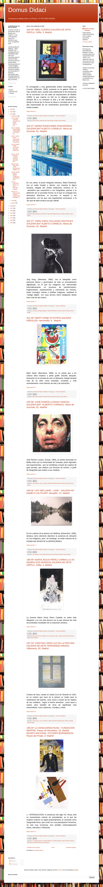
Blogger (76, 870)
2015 (11, 213)
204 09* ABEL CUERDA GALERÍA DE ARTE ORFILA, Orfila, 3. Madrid (49, 31)
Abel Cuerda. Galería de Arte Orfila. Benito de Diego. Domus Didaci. (49, 120)
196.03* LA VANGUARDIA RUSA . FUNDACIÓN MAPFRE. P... (15, 194)
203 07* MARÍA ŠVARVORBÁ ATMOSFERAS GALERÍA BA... (15, 131)
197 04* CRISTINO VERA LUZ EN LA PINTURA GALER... (15, 185)
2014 (11, 215)
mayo (13, 200)
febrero (14, 203)
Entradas (12, 861)
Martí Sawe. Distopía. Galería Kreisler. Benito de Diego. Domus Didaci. (50, 396)
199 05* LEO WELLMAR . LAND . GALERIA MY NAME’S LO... (15, 167)
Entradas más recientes (33, 847)
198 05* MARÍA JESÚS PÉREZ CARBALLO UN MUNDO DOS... (15, 176)
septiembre (15, 116)
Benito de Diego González (89, 29)
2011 (11, 222)
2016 (11, 210)
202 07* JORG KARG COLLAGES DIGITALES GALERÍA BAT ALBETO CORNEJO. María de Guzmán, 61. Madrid (50, 224)
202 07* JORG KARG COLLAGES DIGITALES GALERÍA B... (15, 139)
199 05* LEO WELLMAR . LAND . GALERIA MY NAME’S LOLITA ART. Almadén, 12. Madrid (50, 491)
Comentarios (13, 864)
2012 (11, 220)
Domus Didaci (27, 9)
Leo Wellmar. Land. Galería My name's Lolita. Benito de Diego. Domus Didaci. (52, 554)
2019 (11, 114)
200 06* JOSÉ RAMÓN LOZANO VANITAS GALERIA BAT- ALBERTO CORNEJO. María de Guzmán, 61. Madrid (50, 405)
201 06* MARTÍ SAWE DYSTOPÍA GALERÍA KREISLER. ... (15, 148)
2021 (11, 109)
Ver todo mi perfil (87, 42)
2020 (11, 111)
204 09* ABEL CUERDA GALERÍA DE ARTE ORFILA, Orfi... (15, 122)
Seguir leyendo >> (31, 111)
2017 (11, 208)
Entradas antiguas (71, 847)
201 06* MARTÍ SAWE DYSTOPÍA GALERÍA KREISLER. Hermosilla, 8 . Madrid (49, 319)
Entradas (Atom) (38, 850)
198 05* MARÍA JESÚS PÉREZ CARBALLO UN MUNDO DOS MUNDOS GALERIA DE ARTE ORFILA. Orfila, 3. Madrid (50, 562)
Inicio (53, 847)
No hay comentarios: (61, 115)
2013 (11, 218)
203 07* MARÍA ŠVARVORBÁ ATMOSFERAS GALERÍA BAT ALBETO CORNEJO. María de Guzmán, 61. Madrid (49, 129)
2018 (11, 206)
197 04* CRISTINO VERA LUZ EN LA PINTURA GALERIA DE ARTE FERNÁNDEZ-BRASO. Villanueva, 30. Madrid (50, 646)
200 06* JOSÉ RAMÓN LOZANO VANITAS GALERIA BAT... (15, 157)
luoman (60, 870)
